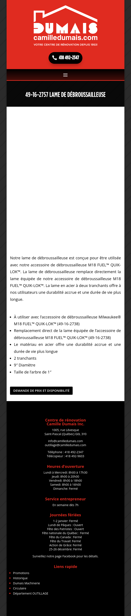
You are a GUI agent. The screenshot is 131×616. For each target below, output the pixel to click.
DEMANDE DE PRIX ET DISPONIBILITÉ (41, 390)
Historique (20, 578)
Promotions (21, 573)
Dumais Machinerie (26, 583)
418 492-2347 (69, 57)
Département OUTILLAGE (30, 593)
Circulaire (19, 588)
